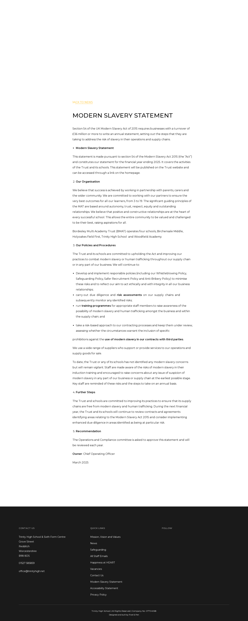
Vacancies (96, 569)
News (93, 543)
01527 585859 (27, 563)
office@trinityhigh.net (32, 571)
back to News (82, 102)
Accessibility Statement (104, 588)
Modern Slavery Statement (106, 581)
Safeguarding (98, 549)
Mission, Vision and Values (105, 536)
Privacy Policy (98, 594)
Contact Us (96, 575)
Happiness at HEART (102, 562)
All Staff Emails (99, 556)
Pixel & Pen (134, 615)
